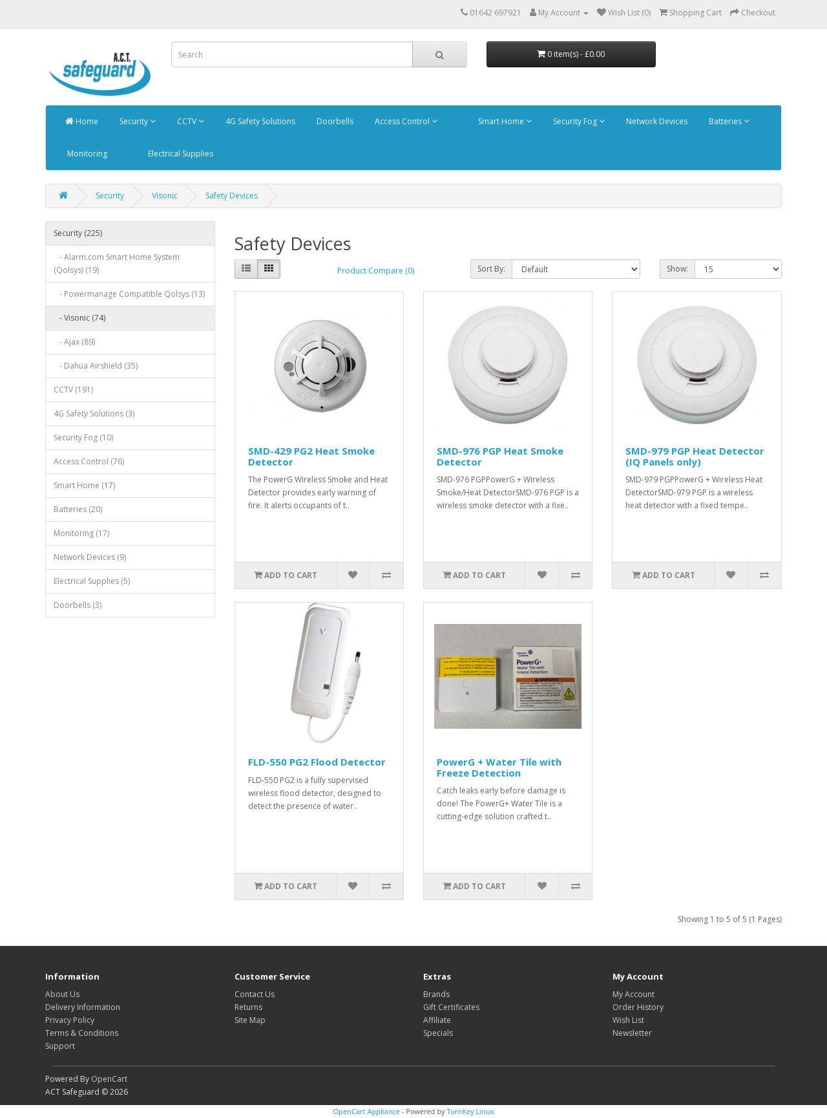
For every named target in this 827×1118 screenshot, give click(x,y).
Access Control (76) (89, 461)
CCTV (189, 121)
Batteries (728, 121)
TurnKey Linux (470, 1111)
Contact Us (255, 994)
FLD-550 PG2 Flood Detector (317, 761)
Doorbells (334, 121)
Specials (438, 1032)
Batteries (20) (78, 509)
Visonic (165, 195)
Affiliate (437, 1020)
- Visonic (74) (79, 317)
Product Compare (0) (375, 270)
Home (81, 121)
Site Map (250, 1020)
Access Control (405, 121)
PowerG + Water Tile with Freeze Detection (499, 767)
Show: (677, 268)
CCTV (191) (73, 389)
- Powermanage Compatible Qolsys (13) (129, 293)
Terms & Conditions (81, 1032)
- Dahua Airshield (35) (96, 365)
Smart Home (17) (84, 485)
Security (137, 121)
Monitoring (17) (81, 533)
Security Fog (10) (83, 437)
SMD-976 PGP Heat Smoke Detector (500, 456)
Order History (638, 1007)
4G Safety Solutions (259, 121)
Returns (248, 1007)
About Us (62, 994)
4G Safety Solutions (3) (94, 413)
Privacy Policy (69, 1020)
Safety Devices (231, 195)
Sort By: (491, 268)
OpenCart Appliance (367, 1111)
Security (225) (78, 233)
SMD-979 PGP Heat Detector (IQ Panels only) (694, 456)
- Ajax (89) (74, 341)
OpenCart (109, 1078)
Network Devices (655, 121)
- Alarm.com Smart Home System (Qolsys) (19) (117, 263)
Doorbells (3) (77, 604)
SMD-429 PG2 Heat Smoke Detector (311, 456)
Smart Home (504, 121)
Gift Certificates (451, 1007)
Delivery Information (82, 1007)
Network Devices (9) (90, 557)
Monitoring (86, 153)
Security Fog (578, 121)
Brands (436, 994)
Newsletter (632, 1032)
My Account (633, 994)
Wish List (628, 1020)
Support (60, 1045)
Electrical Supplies (179, 153)
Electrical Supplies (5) (92, 580)
